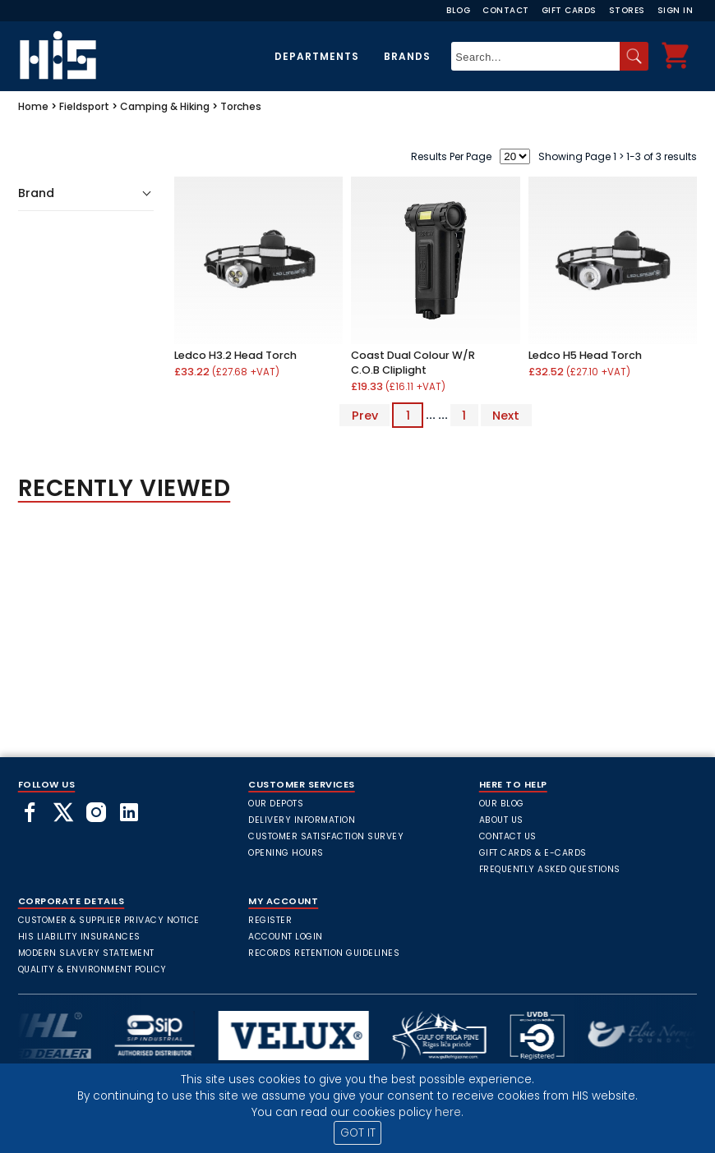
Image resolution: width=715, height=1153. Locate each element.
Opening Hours (286, 853)
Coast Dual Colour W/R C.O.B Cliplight (413, 362)
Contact (505, 10)
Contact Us (508, 836)
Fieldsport (84, 106)
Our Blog (501, 803)
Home (33, 106)
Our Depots (275, 803)
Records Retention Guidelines (323, 953)
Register (270, 920)
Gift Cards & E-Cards (533, 853)
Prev (365, 415)
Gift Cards (569, 10)
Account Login (285, 936)
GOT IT (358, 1133)
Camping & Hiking (165, 106)
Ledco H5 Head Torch (585, 355)
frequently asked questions (549, 869)
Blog (458, 10)
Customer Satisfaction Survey (326, 836)
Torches (240, 106)
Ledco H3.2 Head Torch (235, 355)
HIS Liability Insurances (79, 936)
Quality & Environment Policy (92, 969)
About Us (501, 820)
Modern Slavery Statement (86, 953)
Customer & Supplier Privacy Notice (109, 920)
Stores (627, 10)
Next (505, 415)
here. (449, 1112)
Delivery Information (301, 820)
